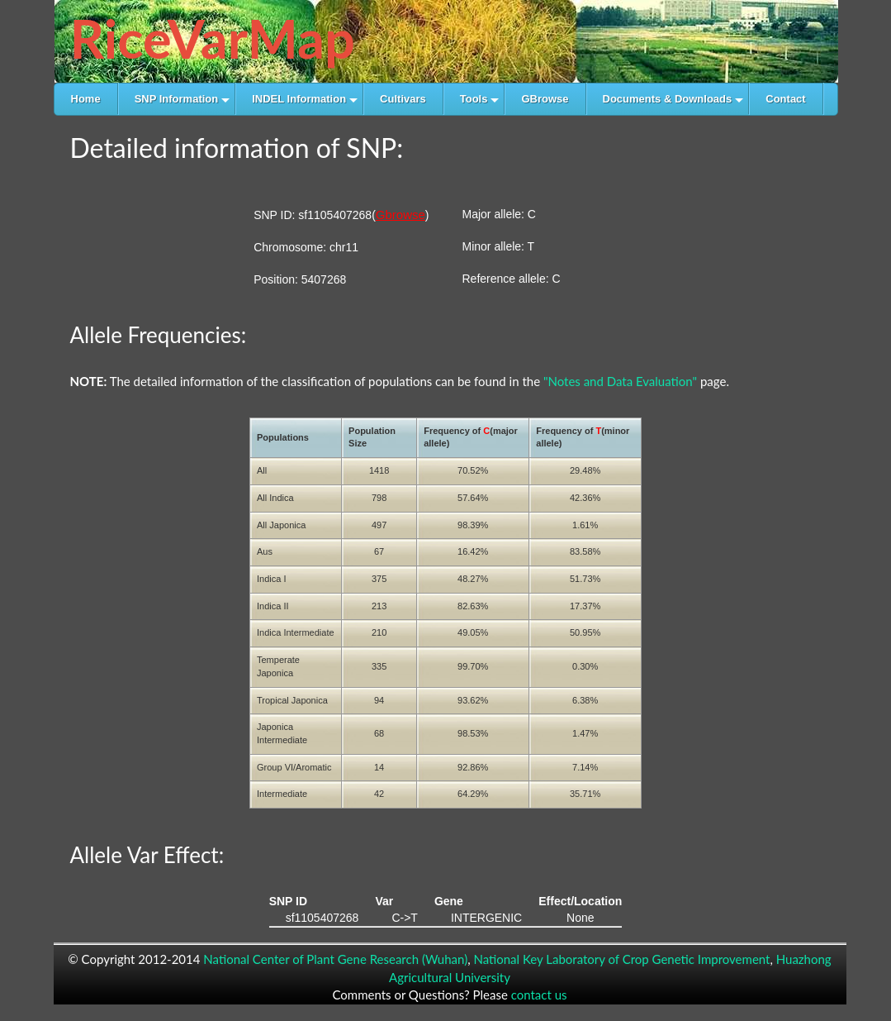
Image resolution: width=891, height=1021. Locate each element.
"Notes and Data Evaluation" (620, 381)
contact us (539, 994)
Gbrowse (400, 215)
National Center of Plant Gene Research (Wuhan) (335, 959)
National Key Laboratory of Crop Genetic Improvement (621, 959)
